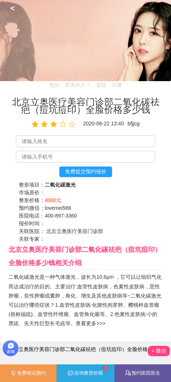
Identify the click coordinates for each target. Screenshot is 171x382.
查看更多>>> (91, 323)
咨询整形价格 (88, 371)
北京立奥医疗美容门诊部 (74, 231)
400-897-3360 (61, 216)
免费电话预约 (28, 373)
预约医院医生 (142, 373)
